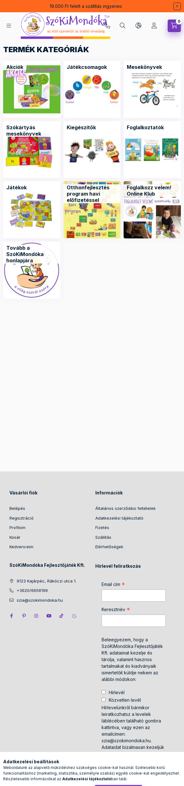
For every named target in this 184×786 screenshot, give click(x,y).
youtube (49, 616)
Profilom (17, 527)
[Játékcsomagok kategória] (87, 67)
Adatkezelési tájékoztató (119, 518)
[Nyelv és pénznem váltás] (138, 26)
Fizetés (102, 527)
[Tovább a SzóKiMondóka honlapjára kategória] (31, 254)
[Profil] (154, 26)
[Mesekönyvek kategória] (144, 67)
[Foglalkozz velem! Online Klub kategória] (152, 190)
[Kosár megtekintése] (174, 26)
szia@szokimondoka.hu (40, 600)
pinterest (24, 616)
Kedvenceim (21, 546)
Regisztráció (21, 518)
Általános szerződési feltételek (125, 508)
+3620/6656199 (107, 25)
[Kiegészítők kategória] (81, 127)
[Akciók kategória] (14, 67)
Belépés (17, 508)
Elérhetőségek (109, 546)
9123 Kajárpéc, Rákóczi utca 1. (46, 580)
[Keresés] (122, 26)
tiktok (61, 616)
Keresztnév (116, 610)
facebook (11, 616)
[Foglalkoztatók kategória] (145, 127)
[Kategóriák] (8, 25)
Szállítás (103, 537)
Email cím (113, 585)
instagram (36, 616)
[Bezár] (177, 6)
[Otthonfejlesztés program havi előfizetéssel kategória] (92, 193)
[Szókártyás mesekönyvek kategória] (31, 130)
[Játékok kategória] (16, 187)
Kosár (14, 537)
